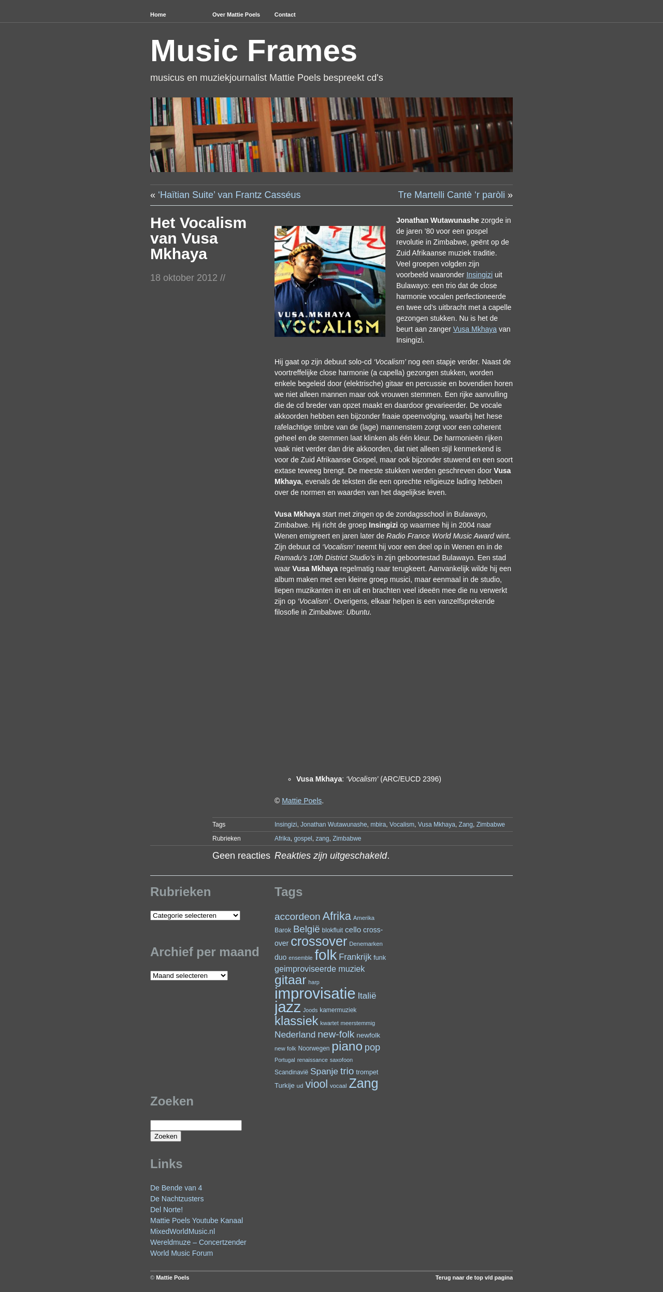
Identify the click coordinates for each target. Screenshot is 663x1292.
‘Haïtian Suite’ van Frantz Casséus (229, 195)
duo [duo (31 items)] (280, 957)
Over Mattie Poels (236, 14)
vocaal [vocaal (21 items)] (338, 1086)
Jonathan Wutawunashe (333, 824)
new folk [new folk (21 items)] (285, 1048)
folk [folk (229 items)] (325, 955)
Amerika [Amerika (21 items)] (363, 918)
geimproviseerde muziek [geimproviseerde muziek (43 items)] (320, 968)
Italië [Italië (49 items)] (366, 996)
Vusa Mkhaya (436, 824)
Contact (285, 14)
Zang (466, 824)
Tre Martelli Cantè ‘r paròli (451, 195)
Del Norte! (166, 1209)
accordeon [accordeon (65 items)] (298, 916)
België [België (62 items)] (306, 929)
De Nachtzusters (177, 1199)
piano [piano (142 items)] (347, 1046)
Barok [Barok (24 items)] (283, 930)
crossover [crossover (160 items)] (319, 941)
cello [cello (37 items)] (353, 929)
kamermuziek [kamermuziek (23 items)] (338, 1010)
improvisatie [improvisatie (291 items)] (315, 993)
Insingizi (286, 824)
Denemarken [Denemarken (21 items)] (366, 944)
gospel (303, 838)
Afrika (283, 838)
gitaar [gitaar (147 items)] (290, 980)
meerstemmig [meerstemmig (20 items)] (358, 1023)
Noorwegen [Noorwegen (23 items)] (313, 1048)
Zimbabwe (491, 824)
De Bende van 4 (176, 1188)
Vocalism (402, 824)
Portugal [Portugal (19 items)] (285, 1060)
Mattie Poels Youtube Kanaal (196, 1220)
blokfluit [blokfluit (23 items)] (332, 930)
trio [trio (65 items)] (347, 1071)
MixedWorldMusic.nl (182, 1231)
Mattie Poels (172, 1277)
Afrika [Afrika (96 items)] (336, 916)
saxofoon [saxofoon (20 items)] (341, 1060)
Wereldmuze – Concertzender (198, 1242)
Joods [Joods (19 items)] (310, 1010)
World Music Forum (181, 1253)
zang (322, 838)
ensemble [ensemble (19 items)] (300, 958)
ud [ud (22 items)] (300, 1085)
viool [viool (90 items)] (316, 1084)
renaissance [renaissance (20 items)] (312, 1060)
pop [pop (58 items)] (372, 1047)
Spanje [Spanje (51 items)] (324, 1071)
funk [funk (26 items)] (379, 957)
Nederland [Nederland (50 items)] (295, 1034)
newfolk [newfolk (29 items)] (368, 1035)
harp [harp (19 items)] (313, 982)
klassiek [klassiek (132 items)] (296, 1021)
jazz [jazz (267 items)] (288, 1007)
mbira (378, 824)
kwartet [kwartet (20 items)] (329, 1023)
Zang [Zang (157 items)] (363, 1083)
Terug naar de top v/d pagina (474, 1277)
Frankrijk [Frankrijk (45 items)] (355, 956)
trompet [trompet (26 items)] (367, 1072)
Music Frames (253, 50)
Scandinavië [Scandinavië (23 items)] (291, 1072)
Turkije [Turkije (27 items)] (285, 1085)
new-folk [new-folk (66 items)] (336, 1034)
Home (158, 14)
